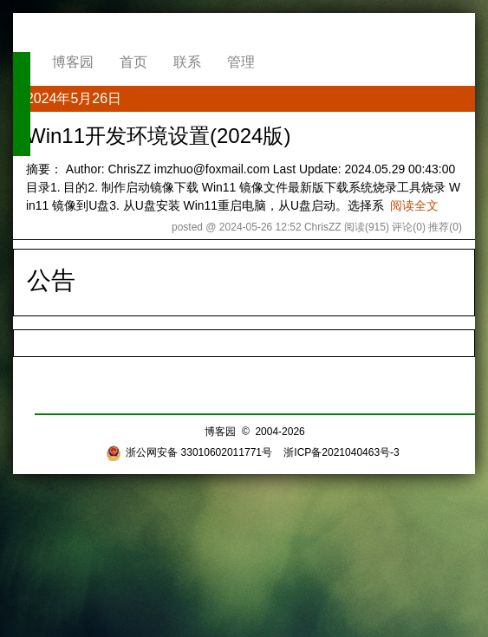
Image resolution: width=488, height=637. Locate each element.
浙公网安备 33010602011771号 (189, 452)
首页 (133, 62)
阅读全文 (414, 205)
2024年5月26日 (73, 98)
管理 (241, 62)
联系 (187, 62)
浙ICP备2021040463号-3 (341, 452)
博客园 (73, 62)
